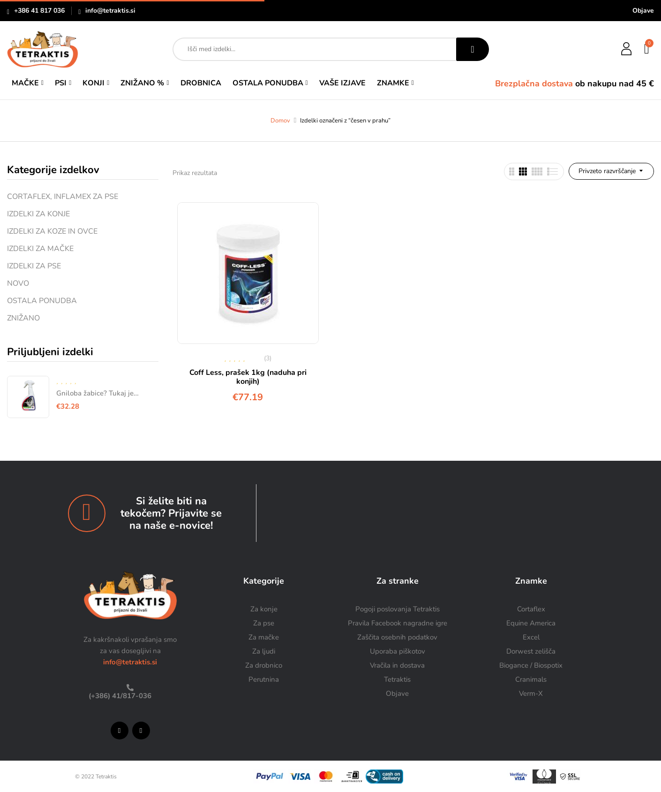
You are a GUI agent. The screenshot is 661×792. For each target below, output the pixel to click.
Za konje (264, 609)
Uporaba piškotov (397, 651)
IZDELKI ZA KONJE (38, 214)
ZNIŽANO (23, 318)
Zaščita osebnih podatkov (397, 637)
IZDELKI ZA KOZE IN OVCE (52, 231)
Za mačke (263, 637)
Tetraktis (397, 679)
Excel (531, 637)
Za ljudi (263, 651)
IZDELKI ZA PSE (34, 266)
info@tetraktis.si (110, 10)
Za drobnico (263, 665)
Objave (643, 10)
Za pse (263, 623)
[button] (647, 49)
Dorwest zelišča (531, 651)
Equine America (531, 623)
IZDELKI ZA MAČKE (40, 249)
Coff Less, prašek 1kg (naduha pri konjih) (248, 377)
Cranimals (531, 679)
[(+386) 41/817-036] (130, 687)
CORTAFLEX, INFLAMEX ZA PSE (62, 196)
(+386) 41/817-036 (119, 696)
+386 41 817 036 (39, 10)
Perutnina (263, 679)
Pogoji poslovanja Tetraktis (397, 609)
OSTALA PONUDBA (42, 301)
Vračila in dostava (397, 665)
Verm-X (531, 693)
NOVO (18, 283)
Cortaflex (531, 609)
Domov (280, 120)
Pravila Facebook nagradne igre (397, 623)
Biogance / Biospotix (531, 665)
